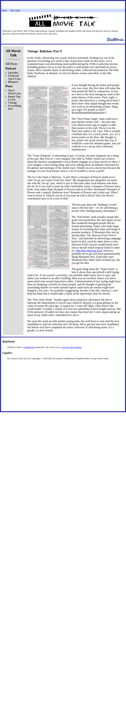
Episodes (13, 72)
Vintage (12, 102)
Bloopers (13, 81)
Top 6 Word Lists (14, 92)
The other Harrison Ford (89, 250)
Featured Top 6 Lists (14, 77)
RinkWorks (29, 347)
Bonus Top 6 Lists (14, 98)
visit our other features (71, 347)
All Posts (11, 64)
